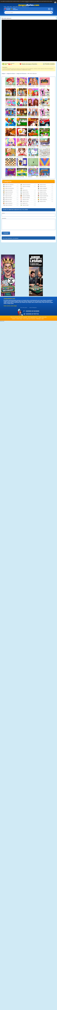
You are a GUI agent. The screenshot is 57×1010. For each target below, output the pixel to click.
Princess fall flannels (9, 97)
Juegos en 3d (24, 203)
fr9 (22, 188)
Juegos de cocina (8, 201)
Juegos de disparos (8, 205)
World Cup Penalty (20, 176)
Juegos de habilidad (26, 195)
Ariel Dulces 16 (8, 86)
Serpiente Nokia (31, 166)
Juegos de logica (25, 205)
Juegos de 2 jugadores (9, 184)
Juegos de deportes (8, 203)
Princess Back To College (21, 107)
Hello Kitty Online (31, 156)
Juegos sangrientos (43, 199)
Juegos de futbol (25, 192)
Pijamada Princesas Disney (32, 97)
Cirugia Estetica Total (21, 86)
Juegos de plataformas (44, 195)
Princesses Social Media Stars (32, 107)
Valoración (6, 64)
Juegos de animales (8, 190)
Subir (43, 318)
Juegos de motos (43, 186)
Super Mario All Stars (43, 176)
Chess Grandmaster (9, 166)
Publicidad (38, 318)
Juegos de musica (43, 190)
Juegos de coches (8, 199)
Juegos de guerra (25, 193)
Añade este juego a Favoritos (28, 64)
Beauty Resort (19, 97)
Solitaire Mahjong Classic (43, 156)
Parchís (6, 126)
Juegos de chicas (11, 73)
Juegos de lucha (43, 184)
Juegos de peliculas (43, 193)
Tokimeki (41, 97)
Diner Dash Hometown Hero (43, 146)
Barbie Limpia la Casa (21, 146)
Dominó (18, 126)
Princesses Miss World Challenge (32, 86)
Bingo (40, 126)
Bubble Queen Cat (43, 166)
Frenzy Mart (41, 107)
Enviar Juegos (19, 318)
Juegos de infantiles (26, 197)
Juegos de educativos (26, 184)
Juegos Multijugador (33, 307)
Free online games (23, 307)
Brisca (18, 166)
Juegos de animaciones (9, 188)
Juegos (15, 9)
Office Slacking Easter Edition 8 (9, 156)
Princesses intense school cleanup (32, 146)
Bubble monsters (8, 176)
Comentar (5, 233)
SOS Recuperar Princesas (9, 146)
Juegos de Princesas (21, 73)
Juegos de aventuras (9, 192)
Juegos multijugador (43, 188)
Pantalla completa (49, 64)
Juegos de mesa (25, 201)
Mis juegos (8, 9)
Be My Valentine (20, 156)
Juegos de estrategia (26, 186)
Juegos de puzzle (43, 197)
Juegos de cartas (8, 195)
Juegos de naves (43, 192)
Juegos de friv (24, 190)
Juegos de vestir (43, 201)
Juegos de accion (8, 186)
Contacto (13, 318)
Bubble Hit (30, 176)
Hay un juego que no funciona (29, 318)
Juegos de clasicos (8, 197)
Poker (29, 126)
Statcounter (2, 321)
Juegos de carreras (8, 193)
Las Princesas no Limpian (9, 107)
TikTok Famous (42, 86)
